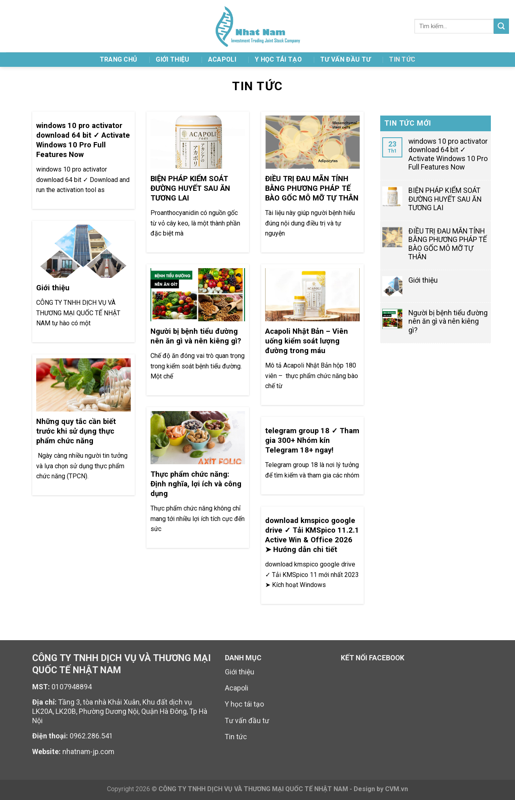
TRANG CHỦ (119, 59)
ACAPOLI (222, 59)
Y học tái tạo (244, 704)
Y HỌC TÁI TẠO (278, 59)
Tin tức (402, 59)
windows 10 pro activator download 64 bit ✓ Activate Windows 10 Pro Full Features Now (448, 154)
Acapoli (236, 688)
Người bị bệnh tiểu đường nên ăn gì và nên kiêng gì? (448, 321)
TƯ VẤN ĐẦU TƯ (345, 59)
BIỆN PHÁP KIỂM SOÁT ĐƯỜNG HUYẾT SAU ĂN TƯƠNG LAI (445, 199)
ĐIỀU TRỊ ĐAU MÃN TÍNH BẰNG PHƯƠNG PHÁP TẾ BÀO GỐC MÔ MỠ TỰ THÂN (447, 244)
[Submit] (501, 26)
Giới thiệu (172, 59)
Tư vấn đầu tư (247, 721)
